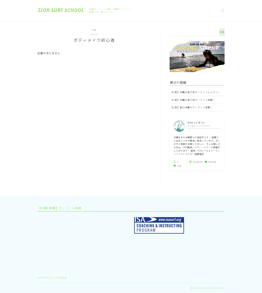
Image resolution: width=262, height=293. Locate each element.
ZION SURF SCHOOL (61, 10)
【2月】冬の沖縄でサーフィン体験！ (192, 107)
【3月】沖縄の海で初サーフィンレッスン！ (195, 92)
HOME (41, 277)
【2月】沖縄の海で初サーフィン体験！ (193, 99)
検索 (222, 32)
